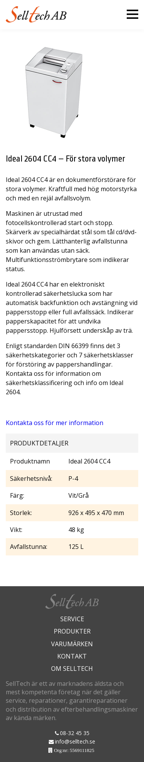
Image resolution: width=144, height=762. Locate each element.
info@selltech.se (75, 741)
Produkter (72, 631)
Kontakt (72, 656)
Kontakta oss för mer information (54, 423)
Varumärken (72, 644)
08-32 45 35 (74, 733)
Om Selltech (72, 668)
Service (72, 619)
